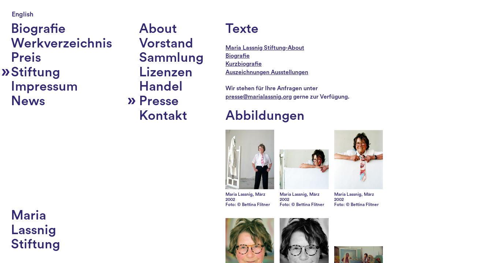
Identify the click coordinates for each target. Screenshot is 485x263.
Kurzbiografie (243, 64)
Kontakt (163, 115)
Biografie (237, 56)
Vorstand (166, 43)
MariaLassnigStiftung (35, 230)
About (158, 28)
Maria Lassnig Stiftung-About (264, 48)
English (22, 14)
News (28, 101)
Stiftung (35, 72)
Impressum (44, 86)
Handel (161, 86)
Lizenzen (166, 72)
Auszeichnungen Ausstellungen (266, 72)
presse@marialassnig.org (258, 97)
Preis (26, 57)
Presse (159, 101)
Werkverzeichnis (61, 43)
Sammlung (171, 57)
